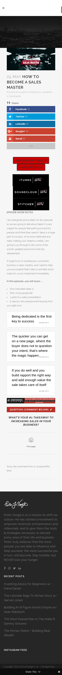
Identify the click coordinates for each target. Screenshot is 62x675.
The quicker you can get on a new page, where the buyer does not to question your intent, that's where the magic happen (32, 345)
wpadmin (47, 92)
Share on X (44, 322)
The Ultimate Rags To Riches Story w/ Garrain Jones (30, 598)
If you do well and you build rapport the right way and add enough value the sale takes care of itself (31, 377)
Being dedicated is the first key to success (32, 319)
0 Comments (14, 96)
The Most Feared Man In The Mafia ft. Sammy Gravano (30, 621)
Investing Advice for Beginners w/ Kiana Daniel (27, 586)
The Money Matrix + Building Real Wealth (27, 633)
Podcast (33, 92)
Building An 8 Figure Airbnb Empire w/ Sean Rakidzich (30, 610)
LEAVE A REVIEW (31, 167)
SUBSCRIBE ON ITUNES (31, 160)
